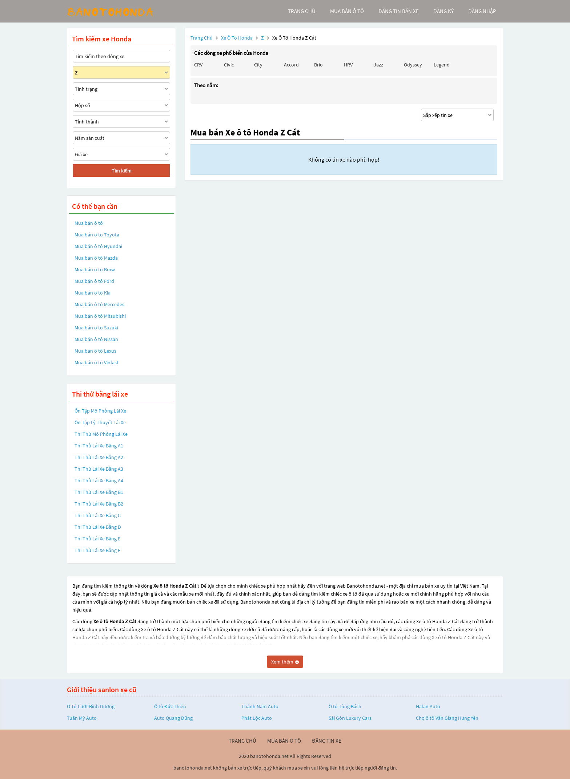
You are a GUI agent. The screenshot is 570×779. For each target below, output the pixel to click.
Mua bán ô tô (89, 223)
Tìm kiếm (122, 170)
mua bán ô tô (347, 11)
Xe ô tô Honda (237, 38)
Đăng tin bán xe (398, 11)
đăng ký (443, 11)
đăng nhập (482, 11)
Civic (229, 64)
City (258, 64)
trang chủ (302, 11)
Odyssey (413, 64)
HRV (348, 64)
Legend (442, 64)
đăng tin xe (326, 740)
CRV (198, 64)
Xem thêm (285, 661)
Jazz (378, 64)
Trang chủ (201, 38)
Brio (318, 64)
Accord (291, 64)
